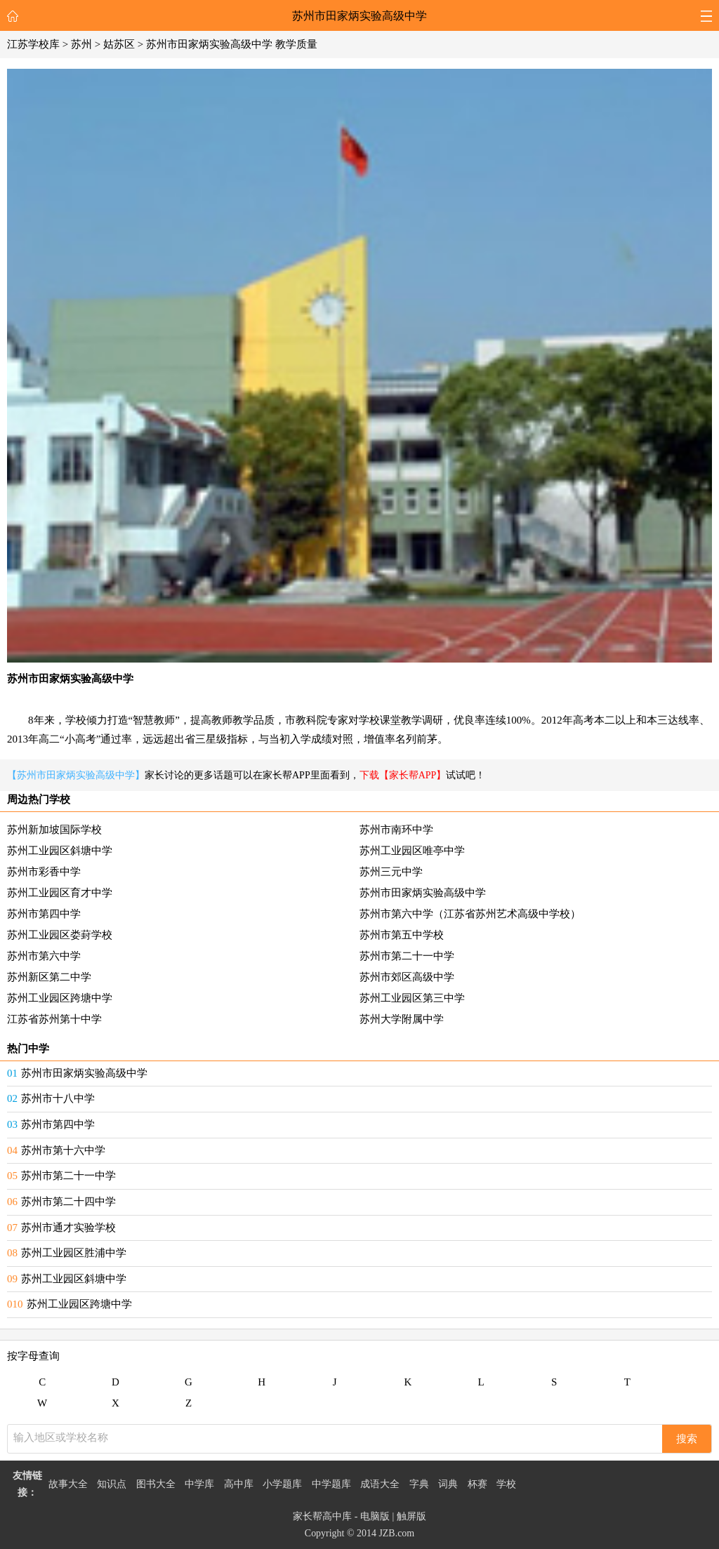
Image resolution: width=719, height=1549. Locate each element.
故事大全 (68, 1484)
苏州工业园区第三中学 (412, 998)
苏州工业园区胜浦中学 (73, 1252)
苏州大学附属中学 (402, 1019)
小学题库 (282, 1484)
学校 (506, 1484)
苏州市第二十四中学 (68, 1201)
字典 (419, 1484)
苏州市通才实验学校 (68, 1227)
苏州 (81, 44)
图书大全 (156, 1484)
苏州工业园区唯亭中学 (412, 850)
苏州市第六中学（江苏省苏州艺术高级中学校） (470, 913)
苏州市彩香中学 (44, 871)
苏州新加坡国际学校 (54, 829)
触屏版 (411, 1516)
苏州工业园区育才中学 (59, 892)
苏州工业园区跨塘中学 (59, 998)
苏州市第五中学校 (402, 934)
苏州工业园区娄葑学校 (59, 934)
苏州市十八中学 (58, 1098)
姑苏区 (119, 44)
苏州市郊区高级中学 (407, 977)
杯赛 (477, 1484)
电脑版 (375, 1516)
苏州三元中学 (391, 871)
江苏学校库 (33, 44)
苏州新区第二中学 (49, 977)
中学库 (199, 1484)
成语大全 (380, 1484)
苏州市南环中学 (396, 829)
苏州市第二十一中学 (407, 956)
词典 (448, 1484)
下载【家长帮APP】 (403, 775)
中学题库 (331, 1484)
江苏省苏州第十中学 (54, 1019)
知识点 (111, 1484)
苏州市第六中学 (44, 956)
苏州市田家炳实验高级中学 (359, 16)
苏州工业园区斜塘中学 (59, 850)
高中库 (238, 1484)
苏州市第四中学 (44, 913)
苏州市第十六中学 (63, 1150)
